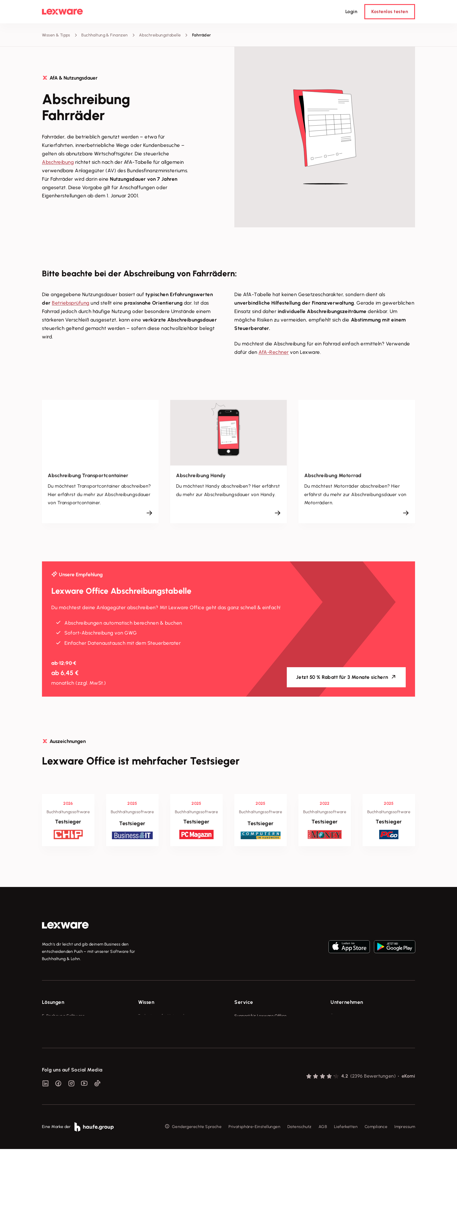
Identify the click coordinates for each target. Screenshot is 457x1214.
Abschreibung (58, 162)
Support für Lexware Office (260, 1015)
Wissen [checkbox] (146, 1002)
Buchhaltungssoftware (63, 1037)
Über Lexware (344, 1015)
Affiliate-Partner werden (258, 1059)
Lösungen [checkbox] (53, 1002)
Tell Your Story (152, 1048)
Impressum (404, 1191)
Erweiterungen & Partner (66, 1080)
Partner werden (249, 1048)
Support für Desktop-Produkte (263, 1069)
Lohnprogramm (56, 1048)
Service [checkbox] (243, 1002)
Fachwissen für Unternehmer (166, 1015)
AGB (323, 1191)
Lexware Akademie (156, 1037)
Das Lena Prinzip (153, 1059)
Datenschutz (299, 1191)
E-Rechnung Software (63, 1015)
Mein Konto (245, 1091)
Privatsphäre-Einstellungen (254, 1191)
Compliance (376, 1191)
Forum (240, 1080)
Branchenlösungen (60, 1069)
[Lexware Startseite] (62, 11)
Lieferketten (346, 1191)
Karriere (338, 1048)
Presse (337, 1026)
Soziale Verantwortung (353, 1037)
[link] (65, 925)
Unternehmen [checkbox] (347, 1002)
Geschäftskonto (57, 1059)
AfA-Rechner (274, 352)
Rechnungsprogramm (62, 1026)
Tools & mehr (151, 1026)
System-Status (248, 1026)
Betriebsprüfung (70, 303)
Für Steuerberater (251, 1037)
